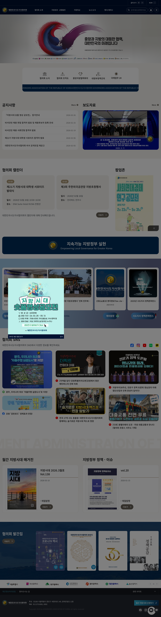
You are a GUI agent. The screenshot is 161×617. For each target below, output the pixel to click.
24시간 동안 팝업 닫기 (16, 337)
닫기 (61, 337)
